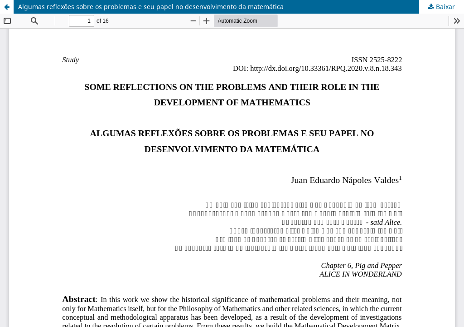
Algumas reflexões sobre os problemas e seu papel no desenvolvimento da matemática (151, 6)
